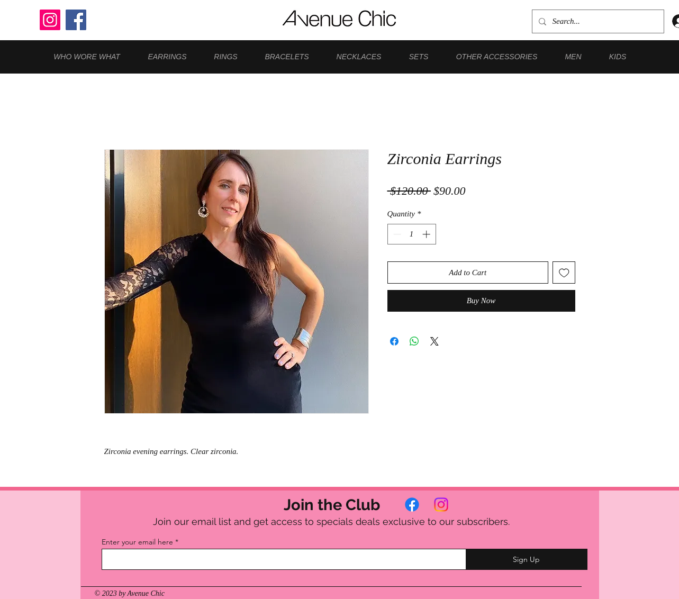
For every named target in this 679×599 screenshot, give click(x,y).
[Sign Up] (526, 559)
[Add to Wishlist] (564, 272)
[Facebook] (76, 20)
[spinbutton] (411, 234)
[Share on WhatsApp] (414, 341)
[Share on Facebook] (394, 341)
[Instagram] (50, 20)
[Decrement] (396, 234)
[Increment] (427, 234)
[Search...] (597, 21)
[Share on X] (434, 341)
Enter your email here (137, 542)
